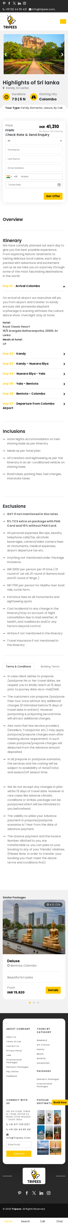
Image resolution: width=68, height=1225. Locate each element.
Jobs (8, 1055)
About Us (11, 1037)
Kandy (14, 354)
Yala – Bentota (20, 384)
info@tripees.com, (42, 9)
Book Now (60, 1102)
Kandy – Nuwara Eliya (25, 364)
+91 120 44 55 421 (18, 1129)
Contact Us (12, 1046)
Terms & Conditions (18, 666)
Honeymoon (43, 1063)
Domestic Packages (17, 1067)
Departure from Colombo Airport (29, 406)
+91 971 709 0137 (18, 1124)
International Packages (14, 1061)
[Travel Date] (34, 184)
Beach (40, 1054)
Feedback (11, 1076)
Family (40, 1049)
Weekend (42, 1040)
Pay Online (12, 1071)
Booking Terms (50, 666)
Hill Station (43, 1045)
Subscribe (18, 1153)
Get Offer (53, 196)
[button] (30, 1002)
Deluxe (13, 960)
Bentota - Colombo (24, 394)
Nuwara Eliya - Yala (24, 374)
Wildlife (41, 1058)
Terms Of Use (13, 1041)
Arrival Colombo (21, 286)
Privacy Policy (14, 1050)
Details (53, 990)
